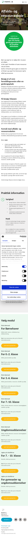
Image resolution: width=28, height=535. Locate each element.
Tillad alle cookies (14, 287)
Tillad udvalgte (14, 292)
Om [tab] (23, 240)
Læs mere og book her (10, 345)
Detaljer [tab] (14, 240)
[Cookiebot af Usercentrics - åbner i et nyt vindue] (20, 237)
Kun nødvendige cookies (14, 297)
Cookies (3, 532)
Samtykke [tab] (5, 240)
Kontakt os (6, 519)
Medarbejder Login (5, 526)
